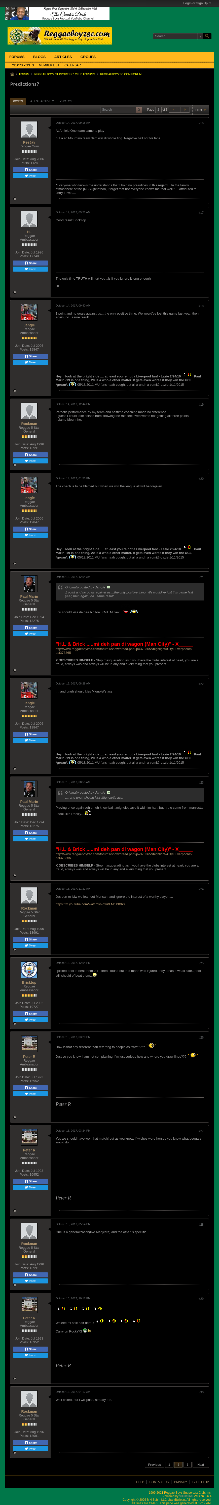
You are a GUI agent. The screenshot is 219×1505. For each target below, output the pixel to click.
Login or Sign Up (197, 3)
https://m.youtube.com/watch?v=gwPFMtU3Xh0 (90, 904)
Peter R (29, 1057)
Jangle (29, 325)
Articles (63, 57)
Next (200, 1465)
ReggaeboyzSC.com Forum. (121, 74)
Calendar (72, 65)
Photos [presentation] (66, 101)
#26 (201, 1037)
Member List (49, 65)
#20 (201, 479)
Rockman (29, 424)
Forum (24, 74)
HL (29, 232)
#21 (201, 577)
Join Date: (21, 159)
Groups (88, 57)
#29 (201, 1299)
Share (30, 170)
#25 (201, 963)
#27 (201, 1131)
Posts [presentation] (18, 101)
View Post (108, 587)
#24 (201, 889)
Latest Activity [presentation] (41, 101)
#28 (201, 1224)
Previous (154, 1465)
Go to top (200, 1482)
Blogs (39, 57)
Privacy (180, 1482)
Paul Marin (29, 596)
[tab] (18, 101)
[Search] (178, 36)
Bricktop (29, 982)
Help (140, 1482)
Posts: (25, 163)
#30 (201, 1392)
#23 (201, 782)
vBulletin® (186, 1496)
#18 (201, 306)
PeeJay (29, 142)
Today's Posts (22, 65)
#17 (201, 212)
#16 (201, 123)
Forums (17, 57)
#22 (201, 684)
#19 (201, 404)
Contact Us (159, 1482)
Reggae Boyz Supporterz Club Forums (64, 74)
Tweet (30, 176)
